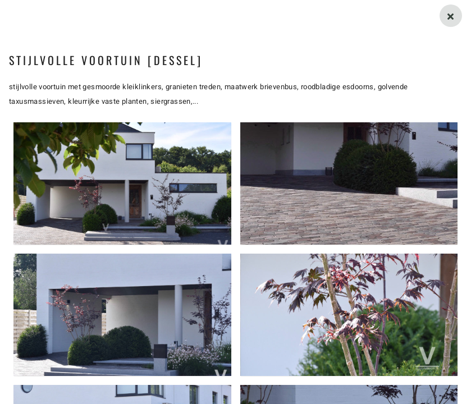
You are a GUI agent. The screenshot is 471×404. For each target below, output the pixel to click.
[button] (122, 183)
